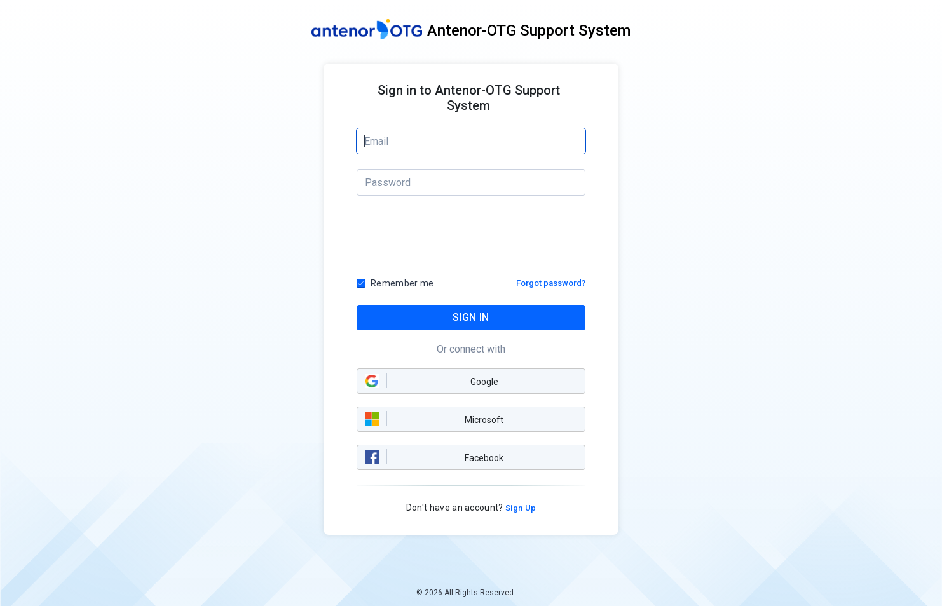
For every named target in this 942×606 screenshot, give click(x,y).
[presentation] (472, 240)
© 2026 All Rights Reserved (465, 592)
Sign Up (519, 508)
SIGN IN (471, 317)
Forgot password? (550, 283)
